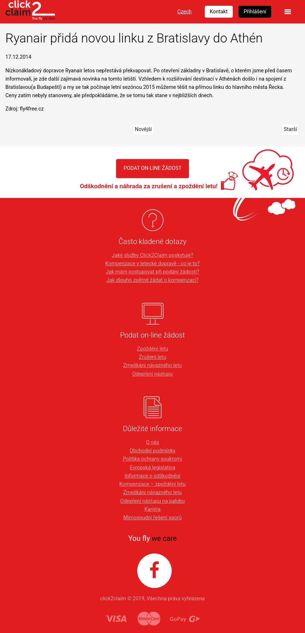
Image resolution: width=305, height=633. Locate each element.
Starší (290, 129)
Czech (184, 12)
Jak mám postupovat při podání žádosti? (152, 272)
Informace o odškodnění (152, 476)
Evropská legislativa (152, 468)
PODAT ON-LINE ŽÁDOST (152, 168)
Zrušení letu (152, 357)
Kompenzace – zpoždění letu (152, 484)
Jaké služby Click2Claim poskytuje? (152, 255)
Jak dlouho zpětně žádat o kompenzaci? (152, 280)
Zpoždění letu (152, 349)
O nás (152, 442)
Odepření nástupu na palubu (152, 501)
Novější (143, 129)
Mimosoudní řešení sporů (152, 518)
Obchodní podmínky (152, 451)
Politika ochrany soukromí (152, 459)
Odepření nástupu (152, 374)
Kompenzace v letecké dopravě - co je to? (152, 264)
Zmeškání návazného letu (152, 365)
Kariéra (152, 509)
